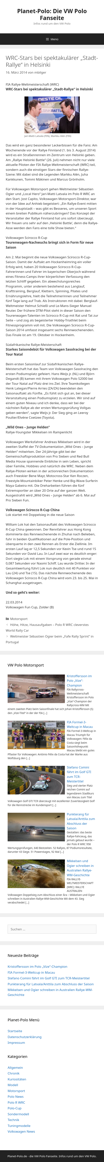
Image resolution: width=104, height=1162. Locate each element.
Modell (13, 1085)
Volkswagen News (21, 1131)
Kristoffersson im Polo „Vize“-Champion (37, 966)
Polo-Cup (14, 1108)
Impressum (16, 1042)
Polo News (15, 1096)
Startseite (15, 1031)
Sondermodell (18, 1114)
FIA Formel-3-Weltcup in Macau (31, 972)
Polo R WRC (16, 1102)
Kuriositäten (17, 1079)
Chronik (13, 1073)
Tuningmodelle (19, 1125)
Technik (13, 1120)
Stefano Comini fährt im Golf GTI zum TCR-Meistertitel (48, 978)
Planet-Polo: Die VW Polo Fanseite (52, 14)
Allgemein (15, 1067)
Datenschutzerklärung (25, 1037)
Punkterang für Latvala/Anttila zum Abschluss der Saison (51, 984)
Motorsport (18, 619)
